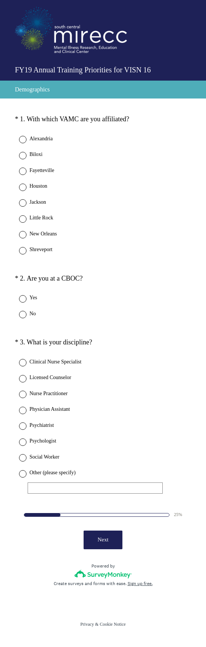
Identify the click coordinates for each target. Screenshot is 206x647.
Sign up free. (140, 584)
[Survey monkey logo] (103, 574)
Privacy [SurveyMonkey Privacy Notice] (87, 624)
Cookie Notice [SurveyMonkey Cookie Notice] (113, 624)
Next (102, 540)
